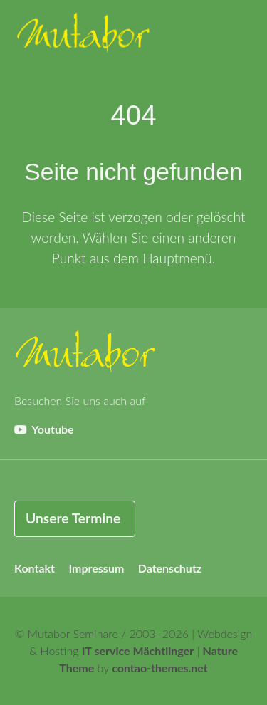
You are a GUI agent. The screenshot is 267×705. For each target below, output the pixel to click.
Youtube (44, 429)
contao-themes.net (160, 667)
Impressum (96, 568)
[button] (238, 35)
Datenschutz (170, 568)
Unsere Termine (73, 518)
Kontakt (34, 568)
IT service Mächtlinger (138, 650)
